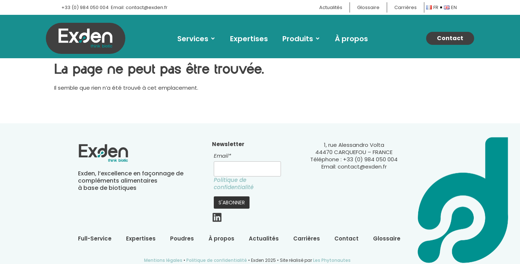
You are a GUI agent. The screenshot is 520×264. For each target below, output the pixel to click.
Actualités (264, 238)
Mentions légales (163, 260)
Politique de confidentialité (234, 183)
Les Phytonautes (332, 260)
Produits (301, 39)
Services (196, 39)
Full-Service (95, 238)
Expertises (249, 39)
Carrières (306, 238)
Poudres (182, 238)
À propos (351, 39)
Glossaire (386, 238)
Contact (346, 238)
